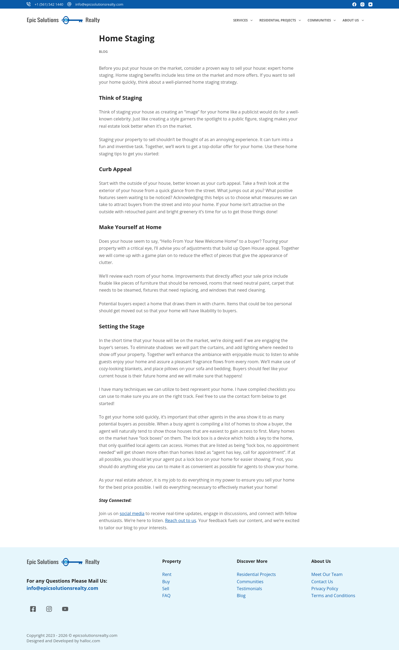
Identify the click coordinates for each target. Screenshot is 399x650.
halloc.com (90, 640)
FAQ (166, 595)
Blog (103, 51)
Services (244, 20)
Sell (165, 589)
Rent (166, 574)
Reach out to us (180, 520)
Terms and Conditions (333, 595)
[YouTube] (370, 4)
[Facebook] (354, 4)
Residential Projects (281, 20)
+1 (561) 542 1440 (49, 4)
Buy (166, 582)
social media (132, 513)
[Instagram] (362, 4)
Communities (323, 20)
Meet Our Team (327, 574)
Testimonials (249, 589)
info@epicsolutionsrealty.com (99, 4)
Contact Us (322, 582)
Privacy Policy (325, 589)
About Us (354, 20)
